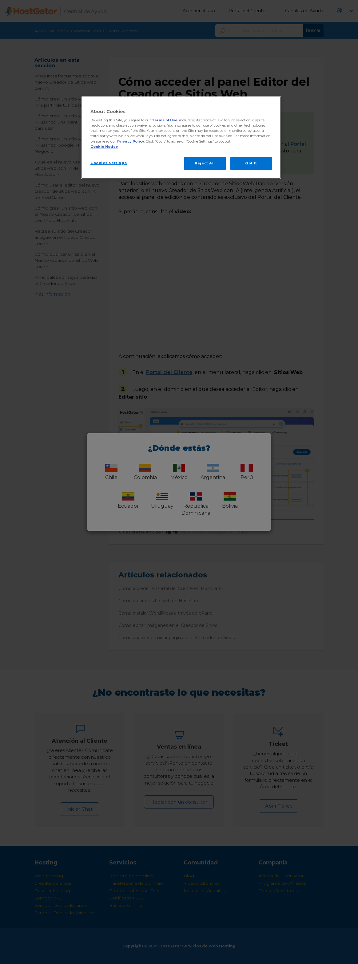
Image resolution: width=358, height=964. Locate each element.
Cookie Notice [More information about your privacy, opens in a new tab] (104, 146)
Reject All (205, 163)
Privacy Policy (130, 141)
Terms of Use (164, 120)
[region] (181, 137)
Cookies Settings (108, 163)
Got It (251, 163)
